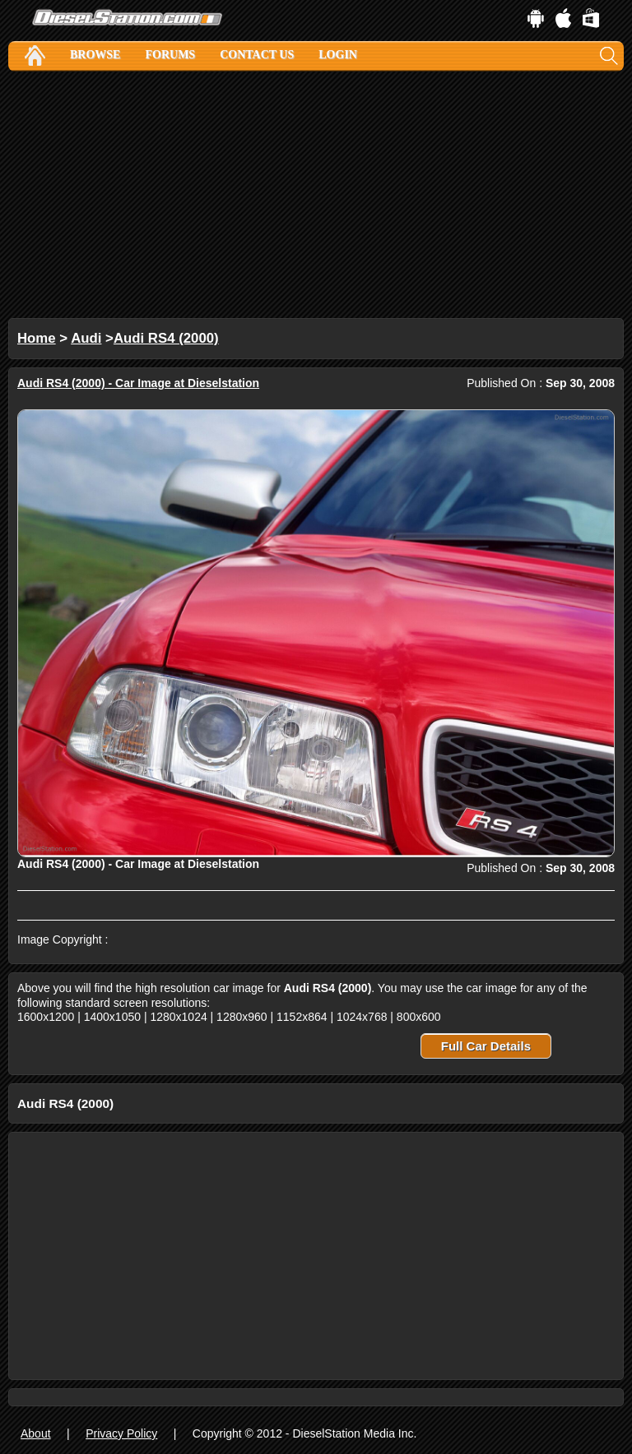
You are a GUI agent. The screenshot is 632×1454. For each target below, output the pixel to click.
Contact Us (257, 54)
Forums (170, 54)
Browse (95, 54)
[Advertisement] (316, 195)
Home (36, 338)
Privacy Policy (121, 1433)
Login (337, 54)
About (36, 1433)
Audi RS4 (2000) (166, 338)
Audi (86, 338)
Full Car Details (486, 1046)
